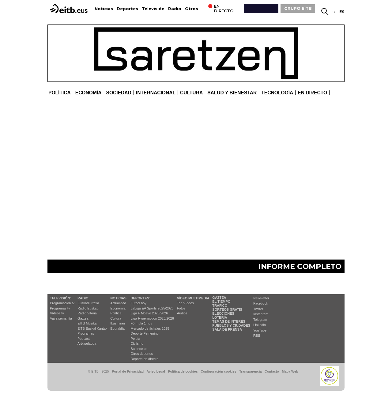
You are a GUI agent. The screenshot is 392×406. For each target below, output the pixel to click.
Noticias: (118, 298)
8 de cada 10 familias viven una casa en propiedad (281, 145)
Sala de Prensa (227, 329)
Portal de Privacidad (128, 371)
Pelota (135, 338)
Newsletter (261, 298)
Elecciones (223, 313)
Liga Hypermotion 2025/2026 (152, 318)
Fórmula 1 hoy (141, 323)
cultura (191, 92)
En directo (312, 92)
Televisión (153, 8)
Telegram (260, 319)
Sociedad (118, 92)
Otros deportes (142, 353)
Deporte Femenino (145, 333)
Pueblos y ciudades (231, 325)
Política (59, 92)
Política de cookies (183, 371)
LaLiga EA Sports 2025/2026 (152, 308)
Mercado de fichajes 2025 (150, 328)
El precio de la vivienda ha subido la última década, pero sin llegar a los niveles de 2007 (142, 123)
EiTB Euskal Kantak (92, 328)
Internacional (155, 92)
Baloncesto (139, 349)
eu (334, 11)
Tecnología (277, 92)
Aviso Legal (156, 371)
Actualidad (118, 303)
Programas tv (60, 308)
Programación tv (62, 303)
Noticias (104, 8)
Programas (85, 333)
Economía (88, 92)
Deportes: (140, 298)
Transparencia (250, 371)
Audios (182, 313)
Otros (191, 8)
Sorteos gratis (227, 309)
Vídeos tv (57, 313)
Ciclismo (137, 343)
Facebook (260, 303)
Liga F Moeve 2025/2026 (149, 313)
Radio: (83, 298)
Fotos (181, 308)
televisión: (60, 298)
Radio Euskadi (88, 308)
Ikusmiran (117, 323)
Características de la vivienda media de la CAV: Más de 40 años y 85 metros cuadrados (179, 191)
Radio (174, 8)
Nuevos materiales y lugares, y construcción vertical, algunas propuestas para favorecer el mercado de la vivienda (156, 238)
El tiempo (221, 301)
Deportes (127, 8)
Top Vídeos (185, 303)
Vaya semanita (61, 318)
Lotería (219, 317)
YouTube (259, 330)
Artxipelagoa (86, 343)
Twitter (258, 309)
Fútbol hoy (138, 303)
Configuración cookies (218, 371)
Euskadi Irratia (88, 303)
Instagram (260, 314)
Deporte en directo (145, 359)
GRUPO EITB (298, 8)
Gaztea (82, 318)
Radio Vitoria (87, 313)
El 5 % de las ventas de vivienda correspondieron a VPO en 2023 (290, 213)
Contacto (272, 371)
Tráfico (219, 305)
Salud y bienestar (232, 92)
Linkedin (259, 325)
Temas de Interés (228, 321)
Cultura (115, 318)
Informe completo (299, 266)
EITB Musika (86, 323)
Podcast (83, 338)
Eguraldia (117, 328)
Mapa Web (290, 371)
